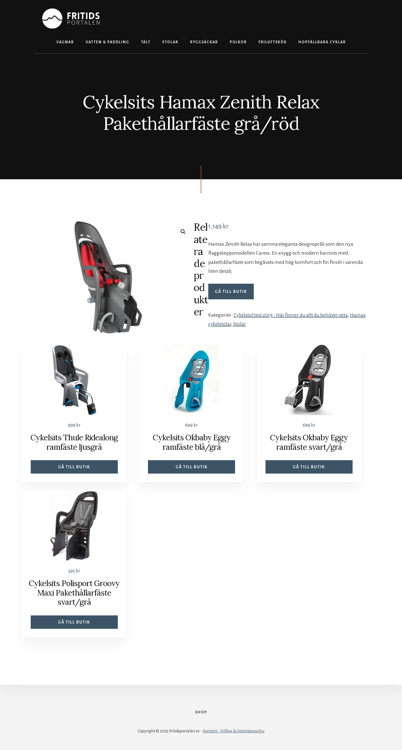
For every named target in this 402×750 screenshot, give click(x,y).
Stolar (239, 324)
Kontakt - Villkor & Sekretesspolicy (234, 731)
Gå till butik (231, 291)
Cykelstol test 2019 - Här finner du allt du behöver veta (291, 315)
